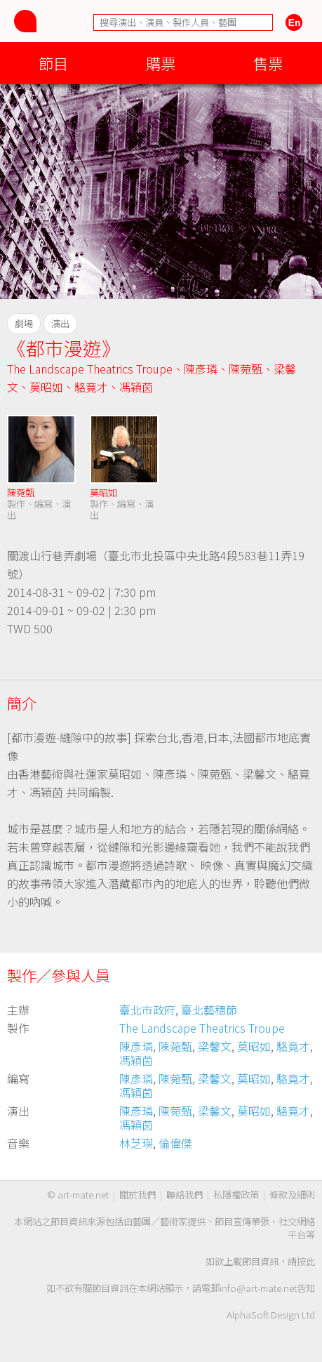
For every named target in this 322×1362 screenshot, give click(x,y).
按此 (306, 1261)
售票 (268, 63)
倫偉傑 (175, 1143)
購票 (160, 63)
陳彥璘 (200, 368)
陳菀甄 (245, 368)
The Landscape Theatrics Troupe (90, 368)
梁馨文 (215, 1046)
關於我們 (137, 1194)
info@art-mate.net (258, 1288)
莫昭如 (46, 386)
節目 (53, 63)
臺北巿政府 (147, 1009)
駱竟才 (91, 386)
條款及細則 (292, 1194)
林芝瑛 (136, 1143)
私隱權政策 (236, 1194)
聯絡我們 (184, 1194)
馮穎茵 (136, 386)
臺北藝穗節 (209, 1009)
